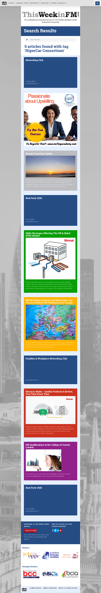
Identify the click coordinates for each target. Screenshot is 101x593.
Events (26, 3)
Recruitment (35, 3)
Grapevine (20, 3)
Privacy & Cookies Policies (67, 588)
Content (11, 3)
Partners (54, 3)
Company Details (35, 588)
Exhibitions (45, 3)
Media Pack (62, 3)
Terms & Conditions (50, 588)
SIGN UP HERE (31, 531)
